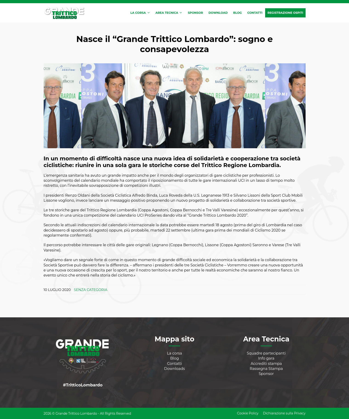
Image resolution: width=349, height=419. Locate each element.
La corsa (138, 12)
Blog (237, 12)
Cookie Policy (247, 413)
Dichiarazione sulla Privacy (284, 413)
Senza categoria (90, 290)
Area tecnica (167, 12)
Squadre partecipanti (266, 353)
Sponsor (195, 12)
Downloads (174, 368)
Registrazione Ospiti (285, 12)
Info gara (266, 358)
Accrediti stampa (266, 363)
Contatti (254, 12)
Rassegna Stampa (266, 368)
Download (217, 12)
